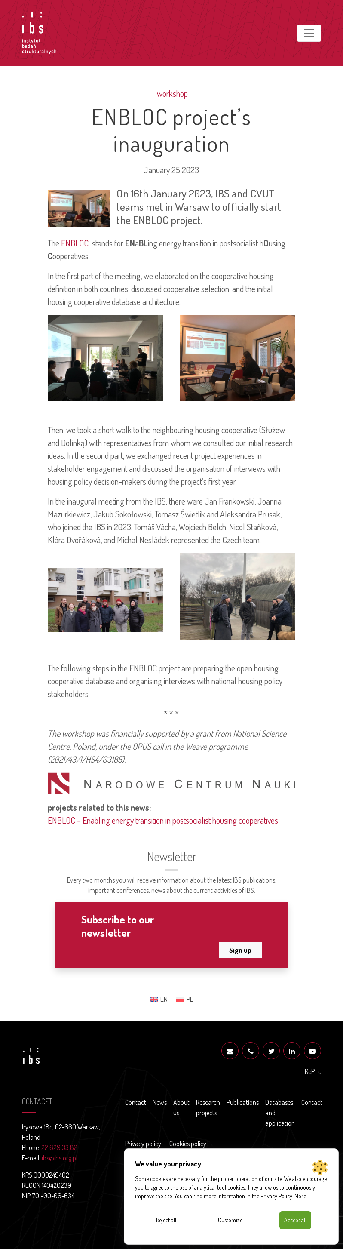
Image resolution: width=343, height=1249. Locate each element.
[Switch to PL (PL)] (184, 998)
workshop (171, 93)
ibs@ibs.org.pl (59, 1158)
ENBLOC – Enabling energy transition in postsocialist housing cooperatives (163, 820)
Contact (135, 1102)
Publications (243, 1102)
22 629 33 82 (59, 1147)
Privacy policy (143, 1143)
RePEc (313, 1071)
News (160, 1102)
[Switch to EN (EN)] (159, 998)
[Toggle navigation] (309, 33)
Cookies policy (187, 1143)
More (300, 1196)
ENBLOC (75, 243)
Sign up (240, 950)
